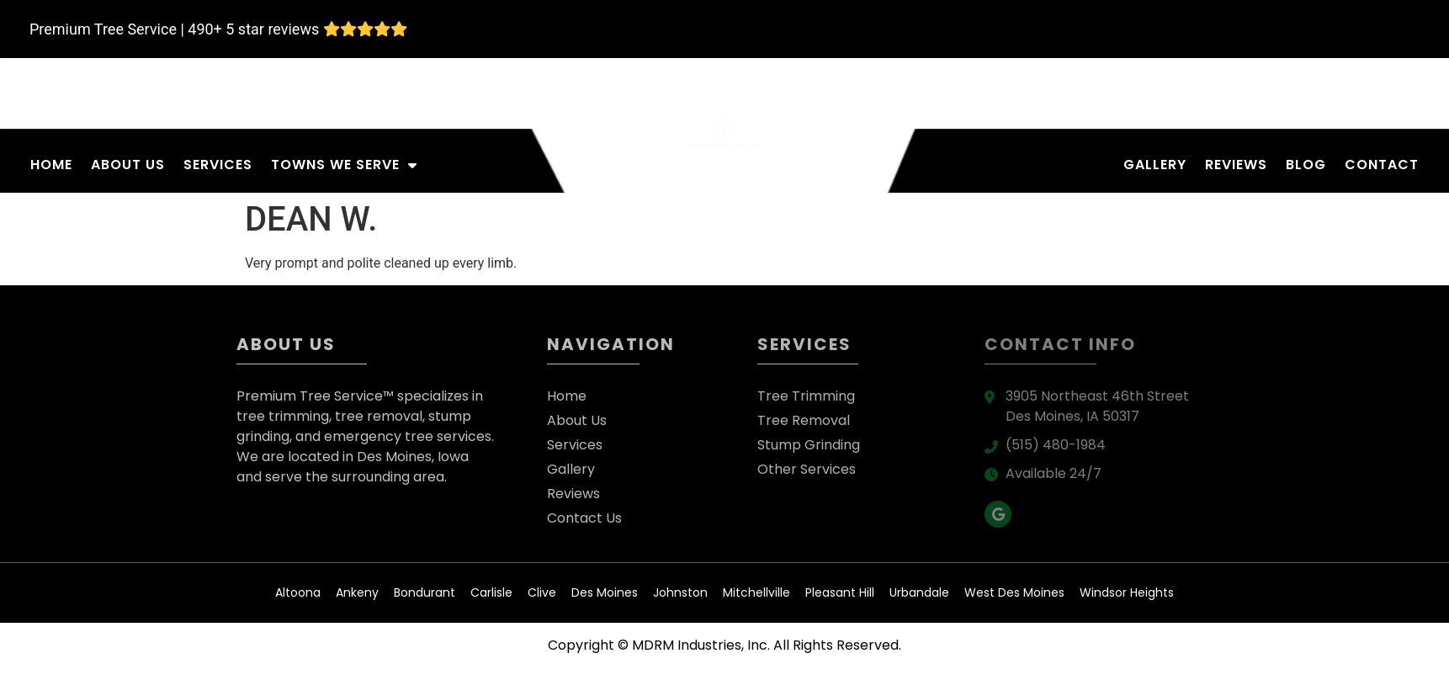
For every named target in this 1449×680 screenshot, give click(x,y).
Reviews (1236, 164)
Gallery (1154, 164)
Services (217, 164)
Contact (1382, 164)
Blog (1306, 164)
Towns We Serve (344, 165)
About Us (128, 164)
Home (51, 164)
